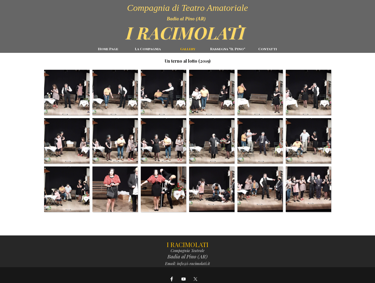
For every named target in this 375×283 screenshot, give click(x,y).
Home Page (108, 49)
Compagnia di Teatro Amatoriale (187, 8)
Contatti (267, 49)
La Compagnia (148, 49)
